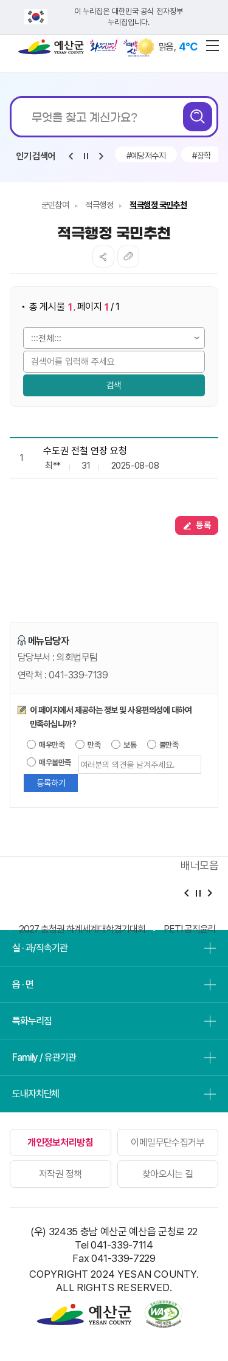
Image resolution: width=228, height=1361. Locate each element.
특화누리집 (31, 1021)
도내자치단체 (35, 1094)
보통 (123, 744)
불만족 (163, 744)
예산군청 (51, 50)
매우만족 (45, 744)
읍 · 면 (22, 984)
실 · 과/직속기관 (39, 948)
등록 (196, 525)
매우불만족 (49, 762)
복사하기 (128, 256)
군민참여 (55, 205)
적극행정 (99, 205)
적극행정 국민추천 (158, 205)
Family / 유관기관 (43, 1057)
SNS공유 (103, 256)
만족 (87, 744)
